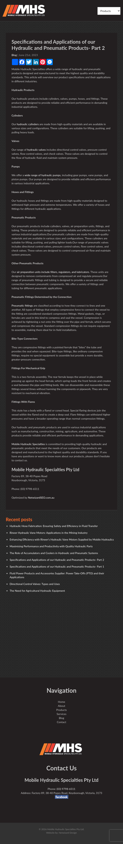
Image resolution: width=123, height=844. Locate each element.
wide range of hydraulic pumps (43, 175)
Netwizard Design (68, 832)
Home (61, 701)
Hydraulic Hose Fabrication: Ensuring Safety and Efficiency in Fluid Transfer (54, 526)
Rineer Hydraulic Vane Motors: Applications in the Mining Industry (49, 532)
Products (61, 709)
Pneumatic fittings (22, 305)
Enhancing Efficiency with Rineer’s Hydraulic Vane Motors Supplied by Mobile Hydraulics (62, 539)
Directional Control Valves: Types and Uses (35, 584)
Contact (61, 722)
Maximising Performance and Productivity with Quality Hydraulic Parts (51, 546)
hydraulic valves (36, 149)
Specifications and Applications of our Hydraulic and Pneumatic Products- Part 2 (57, 559)
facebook (61, 797)
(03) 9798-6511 (66, 788)
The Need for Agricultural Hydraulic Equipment (37, 590)
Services (61, 714)
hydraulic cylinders (28, 124)
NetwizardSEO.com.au (41, 497)
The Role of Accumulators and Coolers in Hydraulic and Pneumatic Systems (54, 553)
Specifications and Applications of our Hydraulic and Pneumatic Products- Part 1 (57, 566)
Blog (14, 55)
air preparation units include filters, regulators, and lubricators (53, 272)
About (61, 705)
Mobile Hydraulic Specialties (28, 444)
